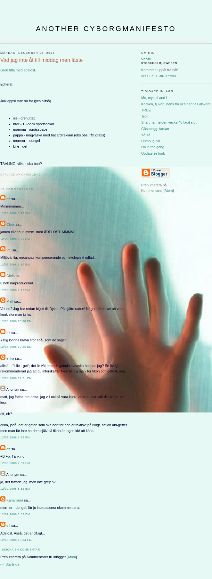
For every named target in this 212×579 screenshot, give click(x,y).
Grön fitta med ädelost (17, 70)
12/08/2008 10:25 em (16, 346)
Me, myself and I (154, 98)
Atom (72, 557)
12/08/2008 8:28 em (15, 213)
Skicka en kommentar (21, 549)
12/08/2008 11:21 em (16, 378)
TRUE (146, 110)
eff (8, 199)
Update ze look (153, 153)
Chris (10, 224)
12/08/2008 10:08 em (16, 321)
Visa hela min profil (159, 76)
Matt (9, 301)
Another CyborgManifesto (106, 29)
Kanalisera (14, 500)
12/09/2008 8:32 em (15, 488)
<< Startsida (9, 564)
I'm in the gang (152, 147)
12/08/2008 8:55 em (15, 239)
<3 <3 (145, 135)
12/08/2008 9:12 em (15, 290)
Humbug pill (150, 141)
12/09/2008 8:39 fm (15, 437)
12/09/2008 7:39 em (15, 463)
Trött (144, 116)
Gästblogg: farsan (155, 129)
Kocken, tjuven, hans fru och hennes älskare (175, 104)
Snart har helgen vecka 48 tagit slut (168, 122)
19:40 (36, 174)
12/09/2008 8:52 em (15, 514)
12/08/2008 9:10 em (15, 264)
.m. (8, 250)
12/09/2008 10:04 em (16, 540)
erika (10, 358)
